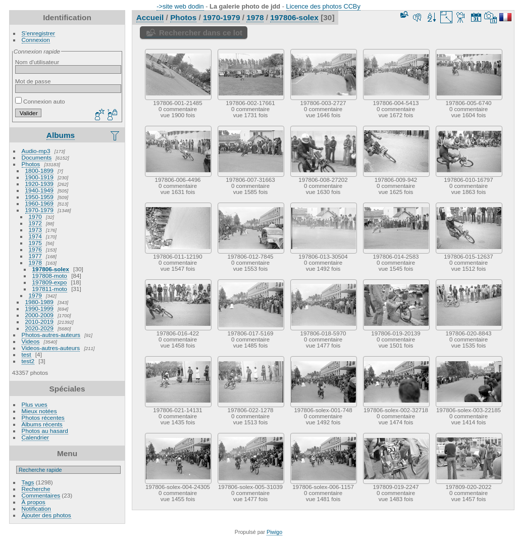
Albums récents (42, 424)
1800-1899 (39, 170)
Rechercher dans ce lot (200, 32)
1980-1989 (39, 302)
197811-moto (49, 288)
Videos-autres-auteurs (51, 348)
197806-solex (50, 269)
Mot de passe (33, 81)
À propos (33, 502)
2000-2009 (39, 315)
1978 (35, 262)
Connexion (36, 39)
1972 (35, 223)
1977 (35, 256)
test (26, 354)
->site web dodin (180, 6)
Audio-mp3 (36, 151)
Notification (36, 508)
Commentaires (41, 495)
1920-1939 (39, 183)
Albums (60, 135)
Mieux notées (39, 411)
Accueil (150, 17)
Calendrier (35, 437)
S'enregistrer (38, 33)
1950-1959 (39, 196)
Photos (31, 164)
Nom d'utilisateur (37, 62)
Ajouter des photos (46, 515)
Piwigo (274, 532)
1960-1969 (39, 203)
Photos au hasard (45, 430)
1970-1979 (39, 210)
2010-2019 (39, 321)
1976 (35, 249)
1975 (35, 242)
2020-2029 (39, 328)
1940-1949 (39, 190)
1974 (35, 236)
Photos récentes (43, 417)
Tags (28, 482)
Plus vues (34, 404)
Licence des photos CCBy (323, 6)
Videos (31, 341)
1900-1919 (39, 177)
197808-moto (49, 275)
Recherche (36, 488)
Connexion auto (40, 101)
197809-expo (49, 282)
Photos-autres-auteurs (51, 334)
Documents (37, 157)
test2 (28, 361)
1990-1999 (39, 308)
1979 (35, 295)
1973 (35, 229)
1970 (35, 216)
